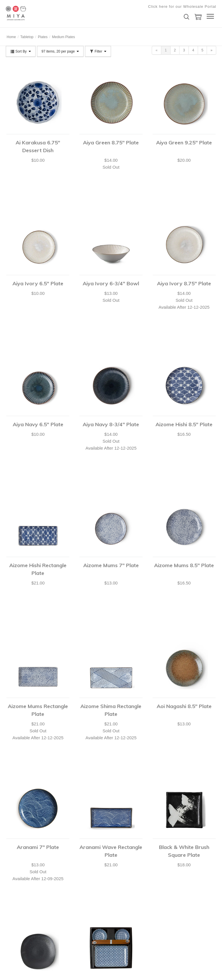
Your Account (16, 887)
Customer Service (19, 909)
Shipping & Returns (21, 923)
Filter (98, 51)
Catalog (54, 895)
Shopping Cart (17, 895)
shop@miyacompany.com (110, 895)
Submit (141, 909)
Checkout (13, 902)
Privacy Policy (59, 902)
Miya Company (35, 13)
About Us (55, 887)
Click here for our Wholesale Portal (182, 6)
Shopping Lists (17, 916)
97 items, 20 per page (60, 51)
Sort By (20, 51)
